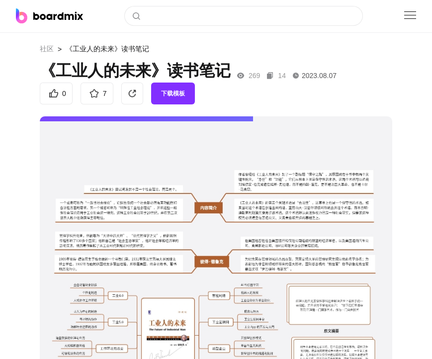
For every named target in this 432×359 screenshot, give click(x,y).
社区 (47, 49)
